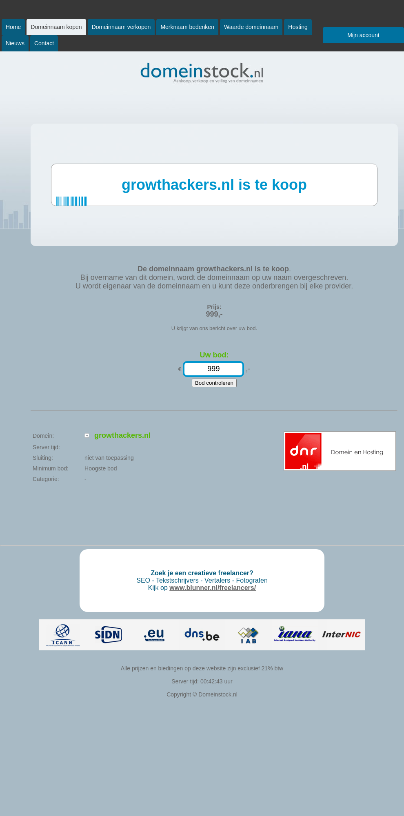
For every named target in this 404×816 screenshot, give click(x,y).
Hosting (297, 27)
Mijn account (363, 35)
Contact (44, 43)
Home (13, 27)
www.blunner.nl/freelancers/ (212, 587)
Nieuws (15, 43)
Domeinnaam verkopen (121, 27)
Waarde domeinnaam (251, 27)
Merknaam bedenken (187, 27)
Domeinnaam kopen (56, 27)
